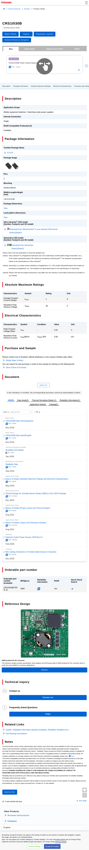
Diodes (27, 9)
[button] (86, 2)
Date (37, 412)
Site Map (83, 801)
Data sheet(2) (23, 400)
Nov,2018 (10, 428)
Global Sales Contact (14, 360)
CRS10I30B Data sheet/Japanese (19, 421)
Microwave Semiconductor (18, 815)
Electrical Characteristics (62, 86)
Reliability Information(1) (70, 400)
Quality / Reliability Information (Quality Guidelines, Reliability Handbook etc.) (37, 730)
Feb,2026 (10, 544)
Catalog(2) (53, 404)
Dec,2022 (10, 500)
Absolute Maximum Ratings (41, 86)
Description (6, 86)
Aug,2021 (10, 515)
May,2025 (10, 486)
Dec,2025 (10, 559)
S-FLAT (10, 153)
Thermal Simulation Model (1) (44, 400)
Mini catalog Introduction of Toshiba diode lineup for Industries (31, 552)
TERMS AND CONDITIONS (37, 838)
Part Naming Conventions (16, 734)
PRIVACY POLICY (17, 838)
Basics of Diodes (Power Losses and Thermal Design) (28, 508)
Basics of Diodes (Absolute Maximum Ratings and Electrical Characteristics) (37, 479)
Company (12, 821)
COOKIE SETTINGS (57, 838)
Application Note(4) (38, 404)
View (6, 208)
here (72, 756)
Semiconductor (14, 9)
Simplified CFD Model (15, 450)
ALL (11, 49)
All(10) (11, 400)
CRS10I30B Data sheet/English (18, 435)
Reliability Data (12, 464)
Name (5, 412)
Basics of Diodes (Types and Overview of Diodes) (26, 523)
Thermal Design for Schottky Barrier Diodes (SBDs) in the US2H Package (36, 493)
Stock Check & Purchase (16, 367)
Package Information (20, 86)
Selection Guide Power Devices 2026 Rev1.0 (24, 537)
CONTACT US (72, 838)
